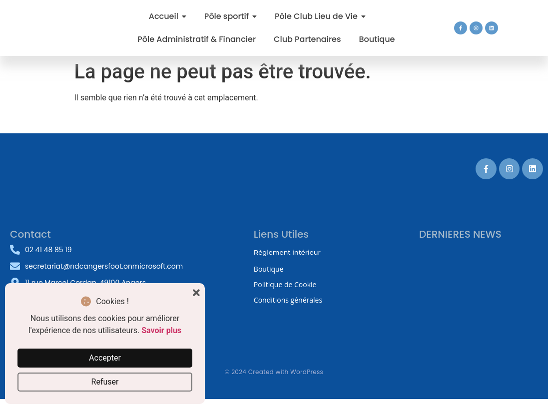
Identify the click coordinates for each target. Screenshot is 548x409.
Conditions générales (288, 300)
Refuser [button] (105, 382)
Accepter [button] (105, 358)
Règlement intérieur (287, 252)
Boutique (269, 269)
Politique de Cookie (285, 284)
